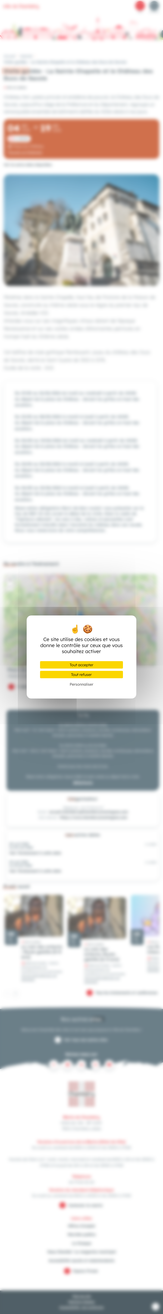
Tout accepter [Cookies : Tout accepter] (81, 665)
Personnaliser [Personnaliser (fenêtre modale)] (81, 684)
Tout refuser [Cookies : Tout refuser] (81, 674)
